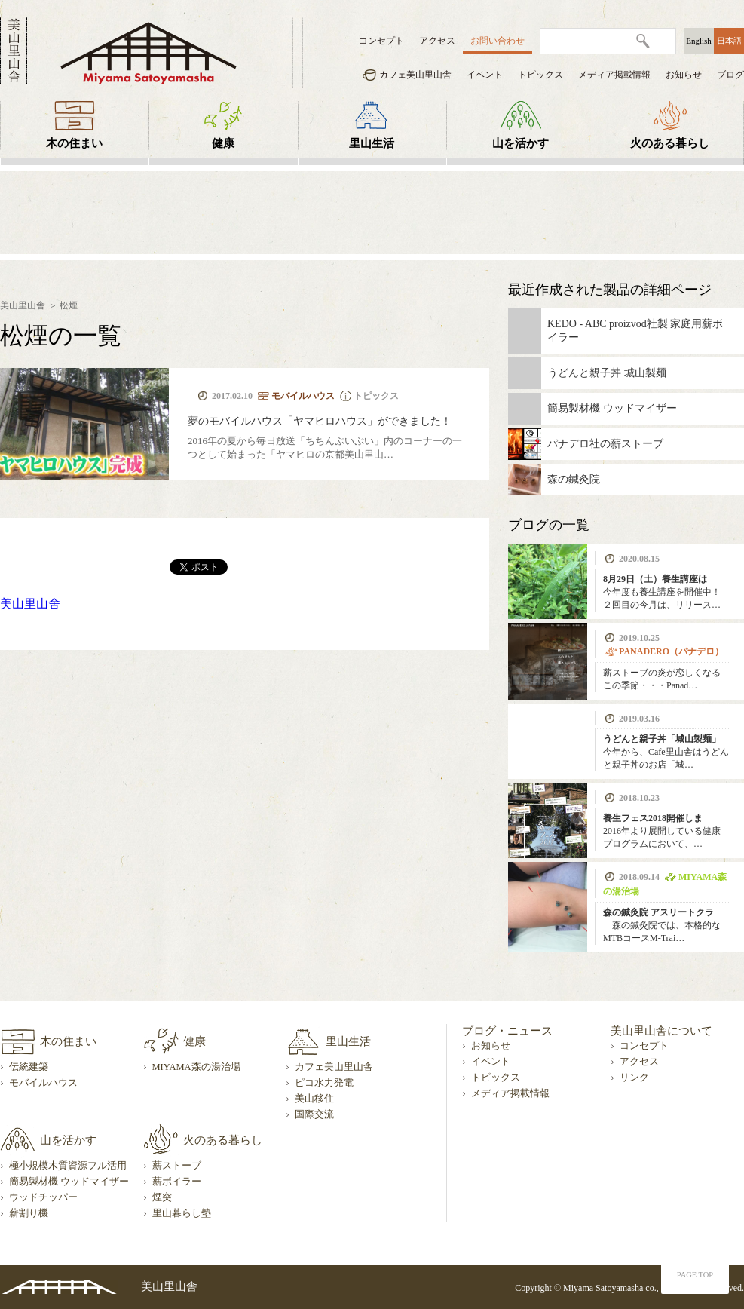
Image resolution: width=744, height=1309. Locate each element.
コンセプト (381, 40)
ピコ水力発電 (324, 1083)
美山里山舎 (22, 305)
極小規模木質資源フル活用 (68, 1165)
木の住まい (74, 143)
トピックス (540, 74)
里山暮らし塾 (181, 1213)
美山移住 (314, 1098)
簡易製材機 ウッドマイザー (69, 1181)
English (699, 40)
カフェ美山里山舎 (415, 74)
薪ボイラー (176, 1181)
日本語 (729, 40)
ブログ (730, 74)
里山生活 (371, 143)
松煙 (69, 305)
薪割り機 (28, 1213)
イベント (485, 74)
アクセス (437, 40)
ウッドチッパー (43, 1197)
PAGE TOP (695, 1275)
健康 (223, 143)
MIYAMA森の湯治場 (196, 1067)
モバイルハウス (43, 1083)
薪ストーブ (176, 1165)
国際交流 (314, 1114)
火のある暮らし (669, 143)
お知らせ (684, 74)
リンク (634, 1077)
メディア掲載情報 (614, 74)
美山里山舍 (30, 603)
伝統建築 (28, 1067)
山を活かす (520, 143)
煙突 (162, 1197)
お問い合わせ (497, 40)
